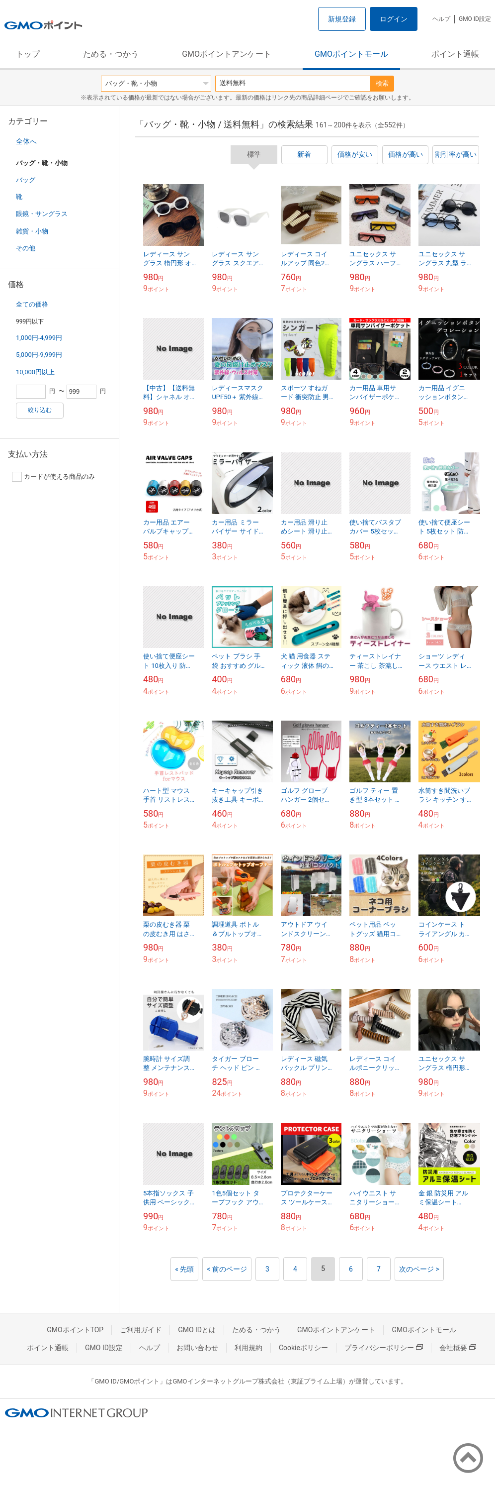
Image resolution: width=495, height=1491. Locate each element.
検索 (382, 83)
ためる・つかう (111, 54)
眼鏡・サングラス (42, 213)
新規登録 (342, 19)
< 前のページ (227, 1269)
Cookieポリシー (303, 1348)
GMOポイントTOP (75, 1330)
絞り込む (40, 410)
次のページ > (419, 1269)
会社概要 (457, 1348)
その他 (25, 248)
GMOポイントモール (351, 54)
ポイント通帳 (455, 54)
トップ (28, 54)
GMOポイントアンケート (226, 54)
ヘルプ (441, 18)
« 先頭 (184, 1269)
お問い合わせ (197, 1348)
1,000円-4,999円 (39, 337)
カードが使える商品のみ (53, 477)
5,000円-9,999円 (39, 354)
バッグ (25, 180)
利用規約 (248, 1348)
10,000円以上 (35, 372)
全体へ (26, 141)
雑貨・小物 (32, 231)
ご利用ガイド (141, 1330)
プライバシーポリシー (383, 1348)
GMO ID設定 (475, 18)
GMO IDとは (197, 1330)
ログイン (394, 19)
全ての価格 (32, 304)
